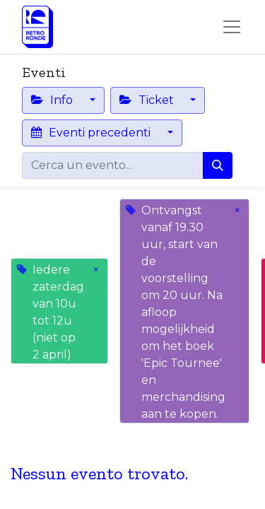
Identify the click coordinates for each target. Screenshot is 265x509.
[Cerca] (217, 165)
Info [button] (53, 100)
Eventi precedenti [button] (92, 132)
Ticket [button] (148, 100)
